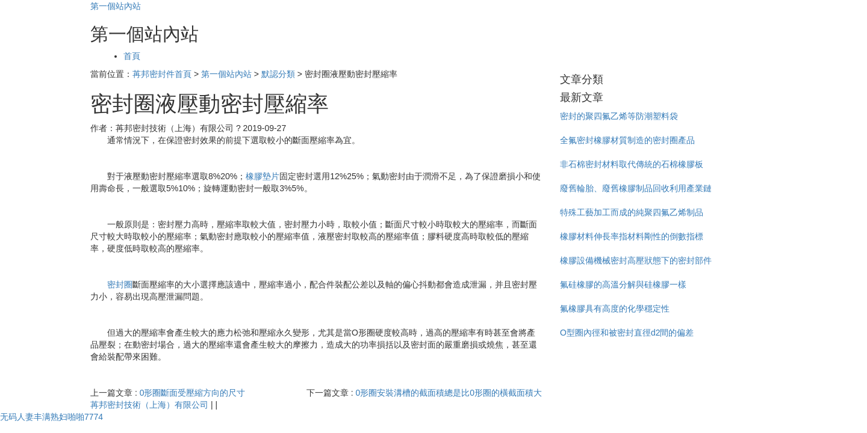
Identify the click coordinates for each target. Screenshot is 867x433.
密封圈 (119, 284)
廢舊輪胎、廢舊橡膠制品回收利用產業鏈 (636, 188)
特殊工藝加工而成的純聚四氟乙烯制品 (631, 212)
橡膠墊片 (262, 176)
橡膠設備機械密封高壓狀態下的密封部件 (636, 260)
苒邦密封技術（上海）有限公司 (149, 405)
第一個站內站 (115, 6)
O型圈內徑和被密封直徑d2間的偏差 (627, 332)
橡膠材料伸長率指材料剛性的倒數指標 (631, 236)
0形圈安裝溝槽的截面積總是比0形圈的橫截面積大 (448, 393)
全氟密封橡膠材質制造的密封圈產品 (627, 140)
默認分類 (278, 74)
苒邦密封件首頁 (161, 74)
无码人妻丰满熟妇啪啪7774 (51, 417)
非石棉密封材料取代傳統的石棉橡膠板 (631, 164)
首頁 (131, 56)
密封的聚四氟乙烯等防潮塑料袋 (619, 116)
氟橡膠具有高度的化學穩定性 (615, 308)
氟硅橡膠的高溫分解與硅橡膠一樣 (623, 284)
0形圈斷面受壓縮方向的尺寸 (193, 393)
